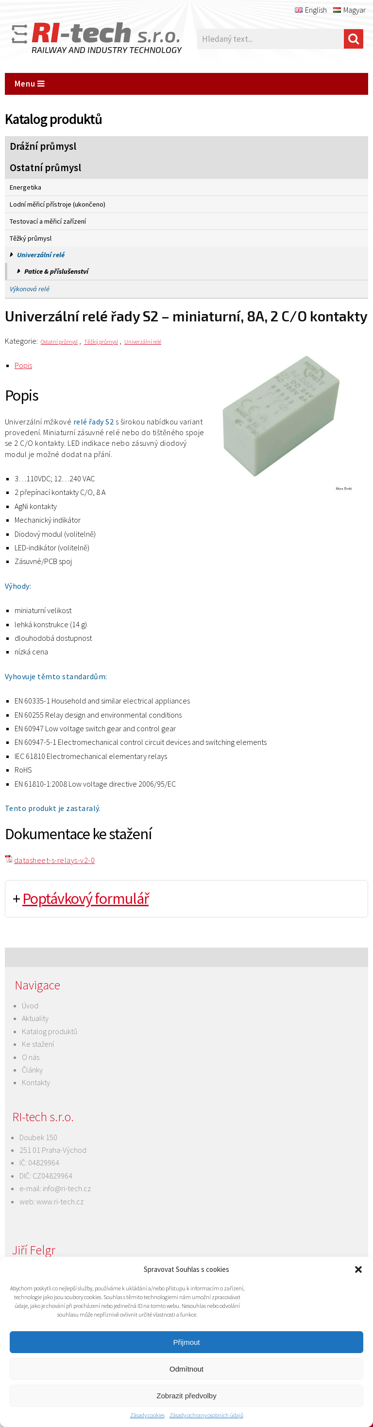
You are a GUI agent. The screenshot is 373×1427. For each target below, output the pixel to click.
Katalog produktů (49, 1031)
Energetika (25, 187)
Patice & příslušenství (56, 271)
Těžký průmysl (30, 238)
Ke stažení (38, 1044)
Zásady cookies (147, 1415)
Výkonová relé (30, 288)
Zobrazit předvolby (186, 1396)
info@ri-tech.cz (67, 1188)
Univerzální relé (41, 254)
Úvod (30, 1005)
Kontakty (36, 1082)
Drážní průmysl (43, 146)
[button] (358, 1269)
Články (32, 1070)
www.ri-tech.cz (60, 1201)
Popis (23, 365)
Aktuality (35, 1018)
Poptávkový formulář (85, 898)
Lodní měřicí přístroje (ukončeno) (57, 204)
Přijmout (186, 1342)
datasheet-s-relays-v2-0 (54, 860)
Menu (30, 83)
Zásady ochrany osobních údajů (206, 1415)
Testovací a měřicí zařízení (48, 221)
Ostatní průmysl (45, 167)
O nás (30, 1057)
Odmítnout (186, 1369)
